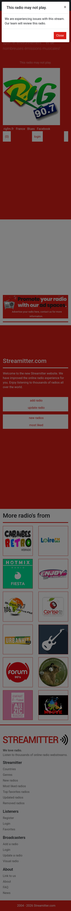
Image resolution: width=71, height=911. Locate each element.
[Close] (65, 7)
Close (60, 35)
